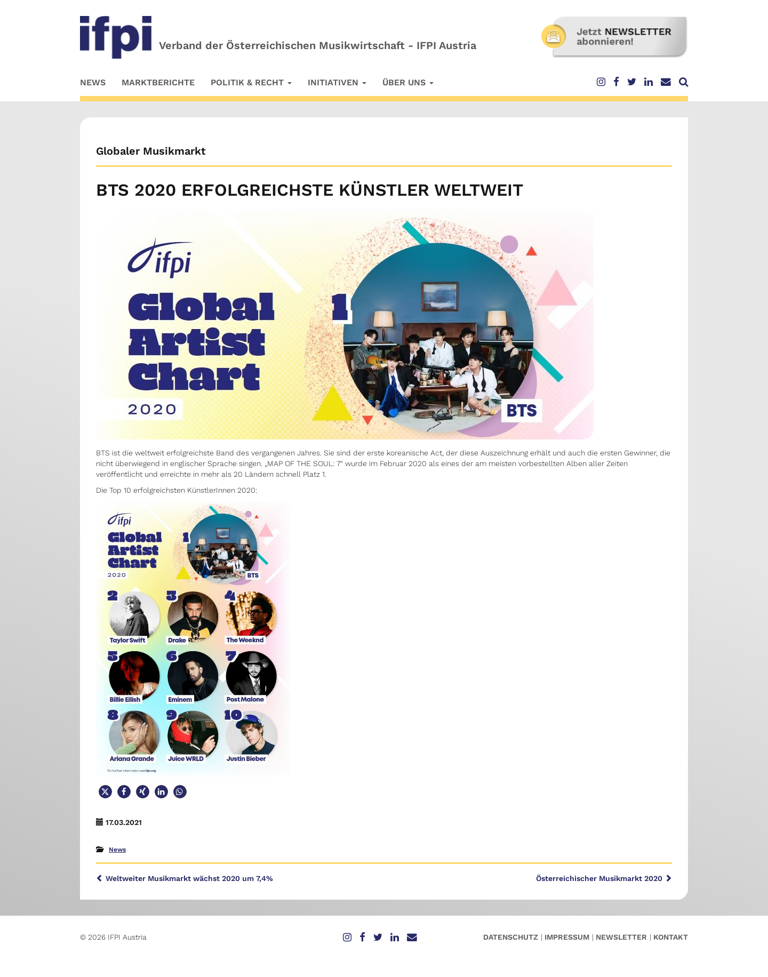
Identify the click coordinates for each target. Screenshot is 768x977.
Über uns (408, 82)
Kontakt (670, 937)
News (93, 82)
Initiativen (337, 82)
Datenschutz (510, 937)
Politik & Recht (251, 82)
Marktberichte (158, 82)
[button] (105, 791)
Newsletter (621, 937)
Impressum (567, 937)
